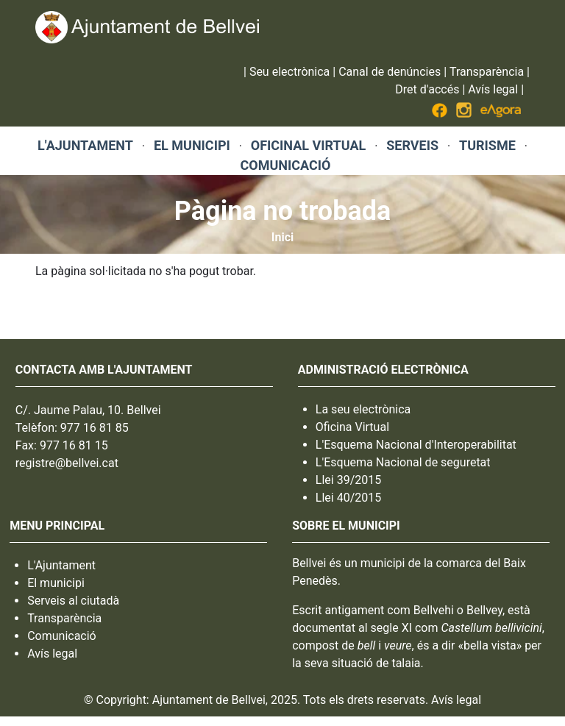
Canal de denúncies (389, 72)
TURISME (487, 145)
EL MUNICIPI (192, 145)
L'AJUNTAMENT (85, 145)
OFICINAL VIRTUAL (308, 145)
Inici (282, 237)
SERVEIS (412, 145)
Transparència (486, 72)
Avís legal (493, 89)
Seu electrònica (289, 72)
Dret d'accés (427, 89)
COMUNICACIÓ (285, 165)
